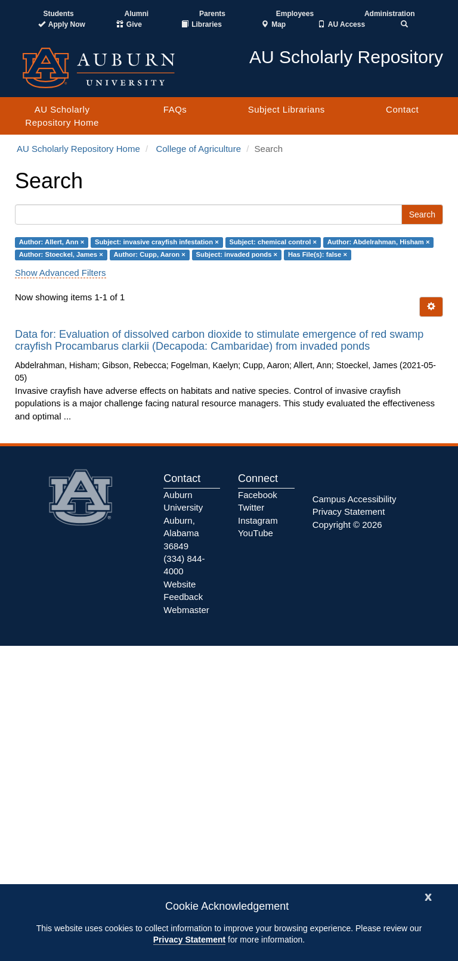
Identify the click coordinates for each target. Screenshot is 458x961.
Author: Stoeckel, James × (61, 255)
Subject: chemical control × (273, 241)
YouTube (255, 533)
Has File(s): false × (317, 255)
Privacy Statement (189, 939)
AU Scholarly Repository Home (61, 115)
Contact (402, 109)
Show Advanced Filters (60, 273)
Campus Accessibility (354, 499)
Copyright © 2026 (347, 525)
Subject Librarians (286, 109)
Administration (389, 14)
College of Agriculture (198, 149)
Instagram (258, 520)
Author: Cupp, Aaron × (149, 255)
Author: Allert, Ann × (51, 241)
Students (58, 14)
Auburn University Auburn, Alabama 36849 (183, 520)
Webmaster (186, 610)
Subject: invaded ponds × (237, 255)
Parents (212, 14)
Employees (295, 14)
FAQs (175, 109)
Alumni (137, 14)
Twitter (251, 507)
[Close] (428, 896)
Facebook (257, 495)
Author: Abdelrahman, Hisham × (378, 241)
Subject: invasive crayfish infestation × (157, 241)
